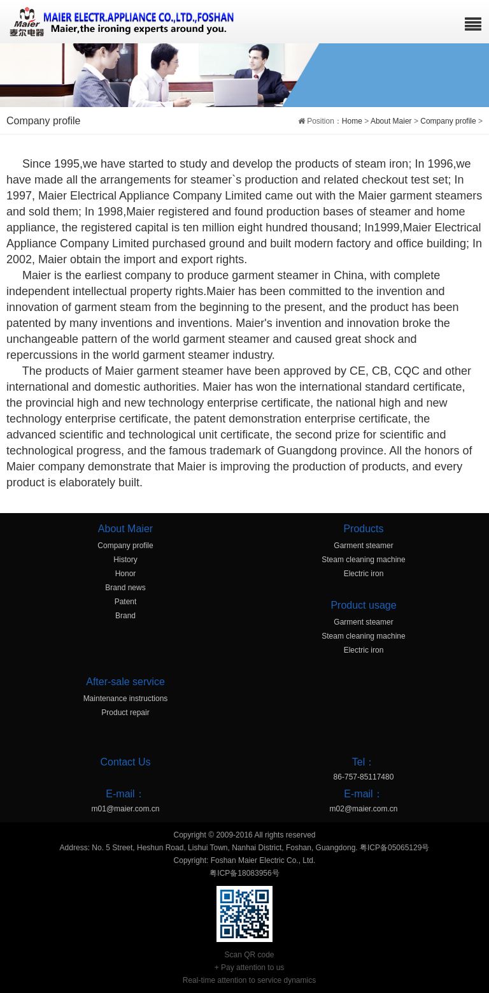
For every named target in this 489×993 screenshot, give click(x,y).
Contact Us (125, 762)
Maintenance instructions (125, 698)
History (125, 559)
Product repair (125, 712)
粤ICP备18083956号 (244, 873)
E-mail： (125, 793)
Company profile (448, 121)
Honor (125, 573)
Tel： (363, 762)
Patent (126, 601)
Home (352, 121)
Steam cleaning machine (363, 559)
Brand (125, 615)
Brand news (125, 587)
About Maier (391, 121)
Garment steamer (363, 545)
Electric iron (364, 573)
